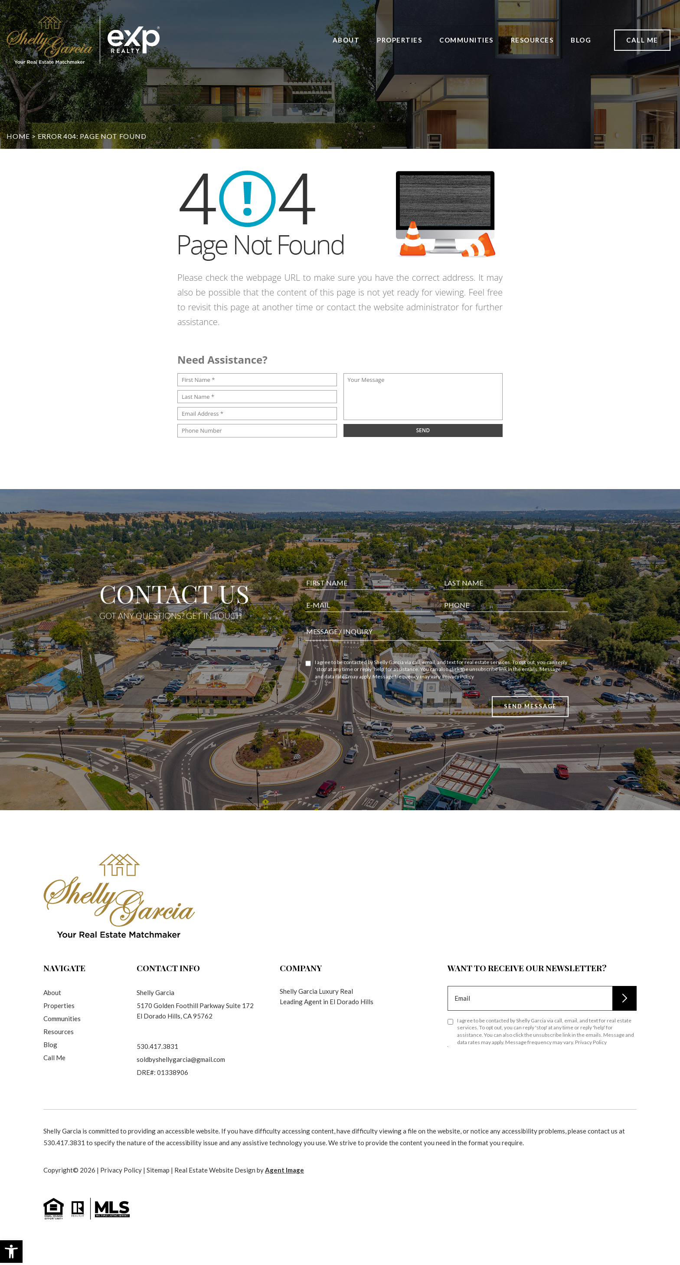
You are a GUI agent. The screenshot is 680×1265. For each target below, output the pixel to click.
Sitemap (158, 1170)
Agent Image (284, 1170)
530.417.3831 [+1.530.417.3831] (157, 1046)
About (346, 39)
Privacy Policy (458, 719)
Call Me (642, 39)
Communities (466, 39)
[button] (11, 1251)
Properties (399, 39)
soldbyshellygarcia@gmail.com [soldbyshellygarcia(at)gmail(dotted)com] (181, 1059)
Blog (581, 39)
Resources (532, 39)
